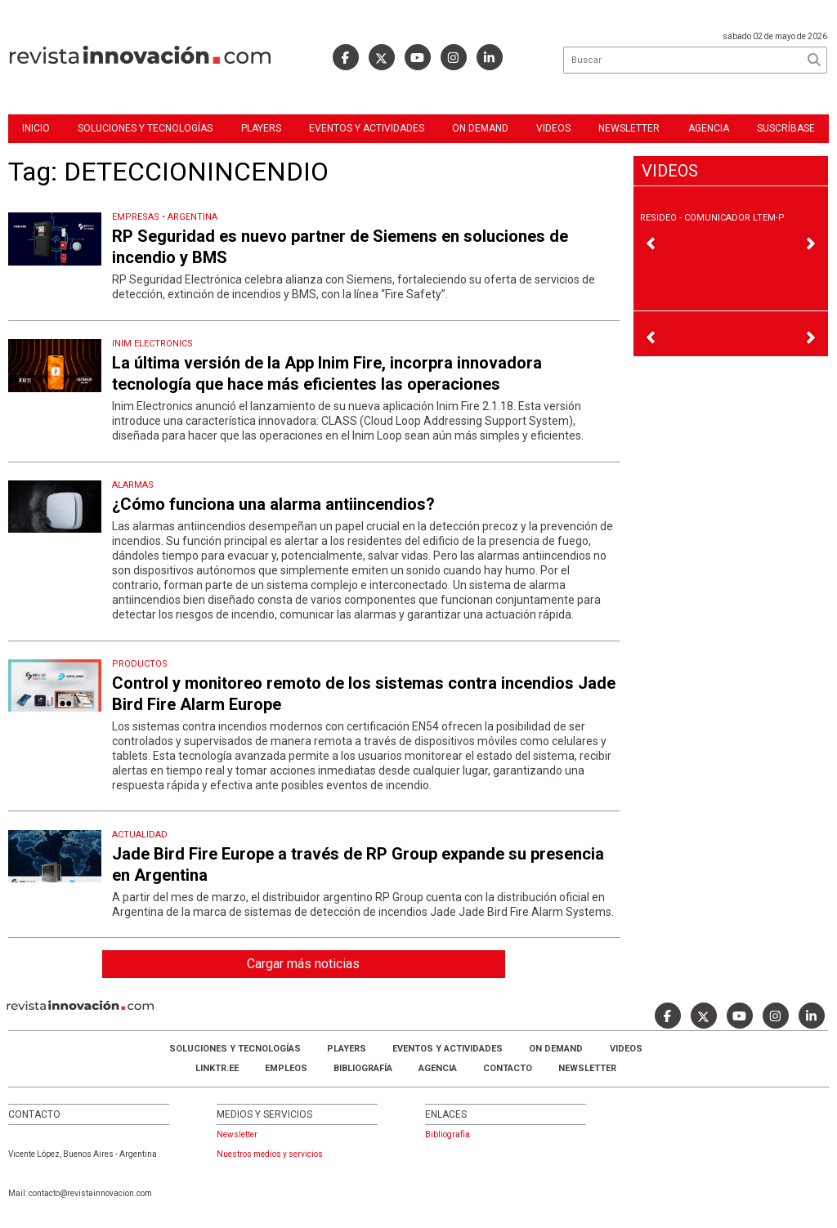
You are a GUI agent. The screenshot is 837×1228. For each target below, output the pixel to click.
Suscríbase (786, 128)
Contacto (507, 1068)
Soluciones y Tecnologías (145, 128)
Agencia (708, 128)
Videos (553, 128)
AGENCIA (437, 1068)
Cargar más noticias (303, 963)
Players (261, 128)
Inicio (36, 128)
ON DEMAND (480, 128)
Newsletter (629, 128)
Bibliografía (362, 1068)
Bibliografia (447, 1134)
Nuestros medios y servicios (270, 1154)
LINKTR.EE (217, 1068)
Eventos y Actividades (366, 128)
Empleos (286, 1068)
